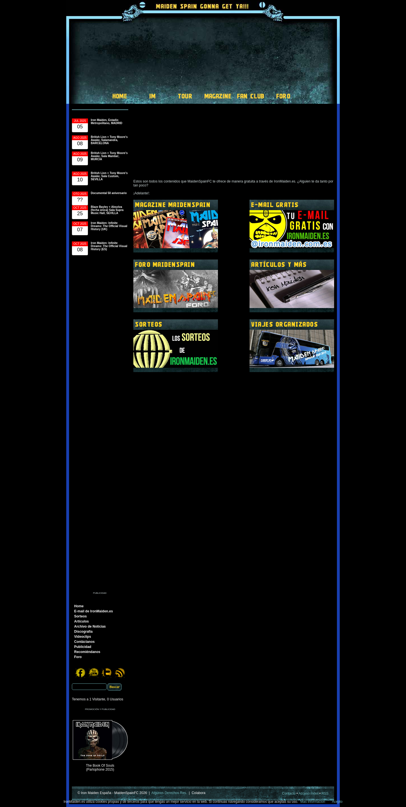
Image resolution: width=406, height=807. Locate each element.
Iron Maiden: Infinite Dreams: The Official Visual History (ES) (109, 246)
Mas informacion (312, 802)
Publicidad (82, 647)
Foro (78, 657)
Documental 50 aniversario (109, 193)
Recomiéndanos (87, 652)
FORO (283, 96)
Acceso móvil (309, 793)
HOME (119, 96)
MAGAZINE (218, 96)
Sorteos (80, 616)
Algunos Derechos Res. (169, 793)
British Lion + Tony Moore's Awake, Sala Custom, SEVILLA (109, 176)
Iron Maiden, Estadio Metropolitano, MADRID (106, 121)
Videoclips (82, 637)
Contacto (289, 793)
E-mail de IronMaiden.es (93, 611)
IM (152, 96)
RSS (324, 793)
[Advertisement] (100, 425)
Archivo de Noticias (90, 626)
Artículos (81, 621)
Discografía (83, 632)
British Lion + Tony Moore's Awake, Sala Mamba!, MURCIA (109, 156)
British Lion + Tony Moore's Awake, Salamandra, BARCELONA (109, 140)
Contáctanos (84, 642)
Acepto (337, 802)
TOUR (185, 96)
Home (78, 606)
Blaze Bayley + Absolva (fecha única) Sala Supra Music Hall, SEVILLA (107, 210)
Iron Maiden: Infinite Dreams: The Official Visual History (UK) (109, 226)
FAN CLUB (250, 96)
